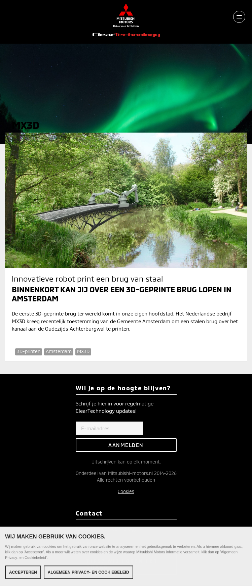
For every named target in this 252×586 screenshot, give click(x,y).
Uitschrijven (104, 462)
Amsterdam (59, 351)
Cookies (126, 491)
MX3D (83, 351)
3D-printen (28, 351)
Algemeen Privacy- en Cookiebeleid (88, 573)
